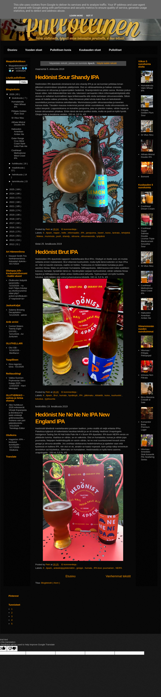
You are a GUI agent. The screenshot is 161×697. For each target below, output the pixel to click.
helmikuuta (17, 174)
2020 (12, 210)
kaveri (101, 232)
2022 (12, 202)
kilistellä (99, 395)
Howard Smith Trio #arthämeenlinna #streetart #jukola (18, 258)
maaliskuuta (18, 167)
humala (63, 395)
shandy (66, 236)
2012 (12, 244)
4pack (49, 232)
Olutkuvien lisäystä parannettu (18, 281)
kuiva (108, 232)
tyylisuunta (50, 399)
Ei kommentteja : (69, 229)
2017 (12, 223)
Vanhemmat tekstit (118, 576)
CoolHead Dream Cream (148, 207)
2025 (12, 189)
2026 (12, 94)
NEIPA (119, 568)
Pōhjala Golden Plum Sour (18, 112)
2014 (12, 236)
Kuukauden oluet (90, 50)
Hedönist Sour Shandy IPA (67, 77)
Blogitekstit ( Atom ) (50, 583)
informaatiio (74, 232)
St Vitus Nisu (17, 118)
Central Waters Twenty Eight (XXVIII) (16, 329)
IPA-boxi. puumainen (104, 568)
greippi (80, 568)
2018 (12, 219)
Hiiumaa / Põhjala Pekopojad (146, 353)
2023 (12, 197)
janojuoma (91, 232)
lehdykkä (125, 232)
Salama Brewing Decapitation (17, 311)
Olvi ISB (13, 347)
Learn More (76, 15)
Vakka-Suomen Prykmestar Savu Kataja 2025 (17, 380)
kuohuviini (116, 395)
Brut (56, 395)
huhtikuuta (17, 163)
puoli (58, 236)
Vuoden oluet (33, 50)
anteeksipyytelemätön (64, 568)
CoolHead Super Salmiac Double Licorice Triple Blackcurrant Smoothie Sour (147, 237)
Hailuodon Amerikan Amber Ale (17, 131)
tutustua (39, 399)
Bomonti (145, 176)
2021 (12, 206)
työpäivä (101, 236)
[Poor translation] (12, 648)
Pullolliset (115, 50)
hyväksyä (73, 395)
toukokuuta (17, 98)
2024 (12, 193)
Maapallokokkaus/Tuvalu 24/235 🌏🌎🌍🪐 (18, 68)
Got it (89, 15)
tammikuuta (18, 181)
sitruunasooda (88, 236)
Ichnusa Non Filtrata (147, 376)
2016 (12, 227)
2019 (12, 214)
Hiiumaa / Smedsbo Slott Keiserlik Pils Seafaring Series (147, 454)
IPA (83, 232)
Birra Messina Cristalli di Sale (147, 400)
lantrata (116, 232)
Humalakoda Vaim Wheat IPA (18, 104)
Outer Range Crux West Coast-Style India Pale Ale (19, 142)
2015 (12, 231)
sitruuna (75, 236)
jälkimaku (89, 395)
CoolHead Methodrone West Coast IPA (18, 154)
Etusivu (12, 50)
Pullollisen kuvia (60, 50)
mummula (50, 236)
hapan (57, 232)
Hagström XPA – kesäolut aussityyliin (17, 442)
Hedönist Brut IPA (56, 252)
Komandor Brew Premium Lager (146, 426)
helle (64, 232)
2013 (12, 240)
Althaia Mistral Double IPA (18, 123)
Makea (40, 236)
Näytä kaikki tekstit (106, 63)
